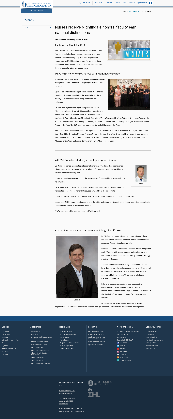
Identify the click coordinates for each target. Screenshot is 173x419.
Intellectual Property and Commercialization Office (96, 337)
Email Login (6, 333)
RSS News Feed (124, 356)
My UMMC (5, 344)
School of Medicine (37, 356)
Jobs (3, 342)
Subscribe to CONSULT (125, 339)
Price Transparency (66, 344)
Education (86, 3)
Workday (5, 353)
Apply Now (34, 333)
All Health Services (66, 330)
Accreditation (35, 330)
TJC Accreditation (152, 344)
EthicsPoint (150, 333)
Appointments (142, 3)
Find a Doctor (64, 339)
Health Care (98, 3)
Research (108, 3)
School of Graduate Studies (40, 349)
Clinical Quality (65, 336)
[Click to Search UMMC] (151, 3)
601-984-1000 (78, 407)
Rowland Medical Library (39, 343)
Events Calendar (122, 333)
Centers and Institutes (95, 330)
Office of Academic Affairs (39, 340)
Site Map (5, 350)
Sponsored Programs (95, 343)
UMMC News (121, 336)
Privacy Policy (151, 342)
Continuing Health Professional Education (41, 337)
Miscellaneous (36, 10)
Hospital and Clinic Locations (69, 342)
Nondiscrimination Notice (154, 339)
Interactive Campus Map (10, 339)
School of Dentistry (37, 346)
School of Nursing (37, 359)
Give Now (5, 336)
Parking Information (9, 347)
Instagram (122, 350)
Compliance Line (151, 330)
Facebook (122, 342)
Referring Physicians (67, 347)
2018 (26, 26)
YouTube (121, 347)
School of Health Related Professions (39, 353)
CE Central (5, 330)
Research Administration (96, 340)
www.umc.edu (63, 402)
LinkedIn (121, 353)
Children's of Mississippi (68, 333)
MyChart (132, 3)
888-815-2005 (79, 410)
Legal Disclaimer (151, 336)
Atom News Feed (124, 359)
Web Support (150, 347)
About (117, 3)
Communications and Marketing (128, 330)
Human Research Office (96, 333)
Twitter (121, 344)
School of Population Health (40, 362)
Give (124, 3)
